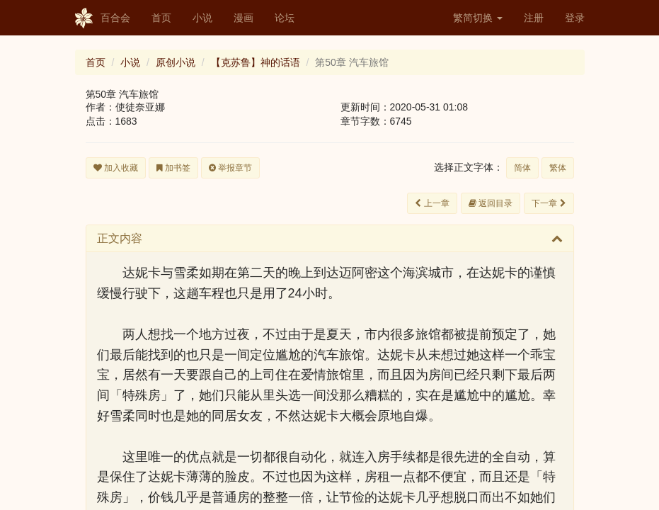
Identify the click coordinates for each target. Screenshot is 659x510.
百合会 (102, 18)
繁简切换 (478, 17)
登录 (575, 17)
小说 (202, 17)
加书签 (173, 168)
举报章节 (230, 168)
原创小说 (175, 62)
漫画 (243, 17)
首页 (161, 17)
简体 (522, 168)
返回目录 (490, 203)
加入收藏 (115, 168)
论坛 (284, 17)
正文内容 (119, 238)
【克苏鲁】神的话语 (255, 62)
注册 (534, 17)
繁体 (557, 168)
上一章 (432, 203)
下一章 (549, 203)
